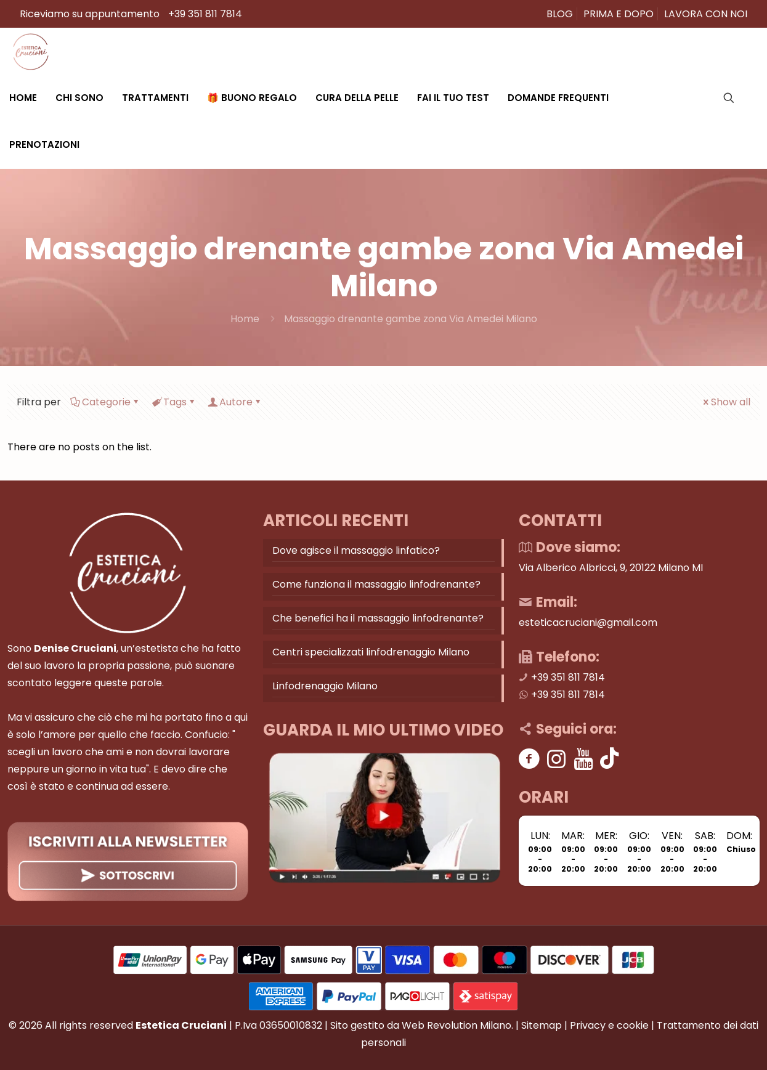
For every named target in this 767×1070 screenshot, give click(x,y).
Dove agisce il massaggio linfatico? (356, 550)
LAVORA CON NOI (705, 14)
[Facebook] (529, 759)
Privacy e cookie (609, 1025)
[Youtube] (584, 759)
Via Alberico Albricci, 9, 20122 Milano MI (611, 568)
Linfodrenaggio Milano (325, 686)
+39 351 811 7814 (205, 14)
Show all (725, 402)
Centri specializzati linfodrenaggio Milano (370, 652)
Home (244, 319)
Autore (235, 402)
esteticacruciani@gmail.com (588, 622)
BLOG (559, 14)
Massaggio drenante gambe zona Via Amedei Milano (410, 319)
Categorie (105, 402)
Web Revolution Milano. (457, 1025)
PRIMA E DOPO (618, 14)
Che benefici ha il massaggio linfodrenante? (378, 618)
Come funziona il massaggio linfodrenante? (376, 584)
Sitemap (541, 1025)
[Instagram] (556, 759)
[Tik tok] (609, 759)
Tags (174, 402)
